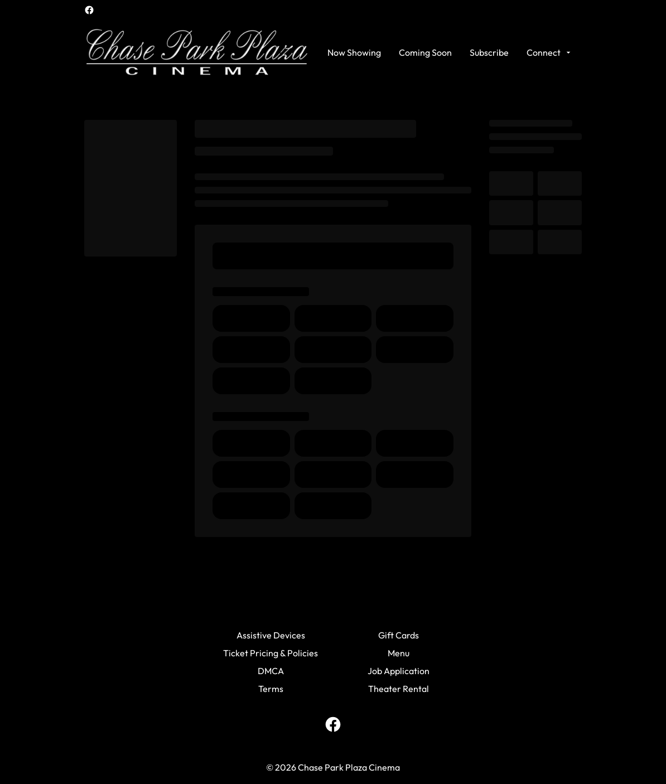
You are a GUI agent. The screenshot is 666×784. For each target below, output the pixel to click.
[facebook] (89, 10)
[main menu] (450, 52)
